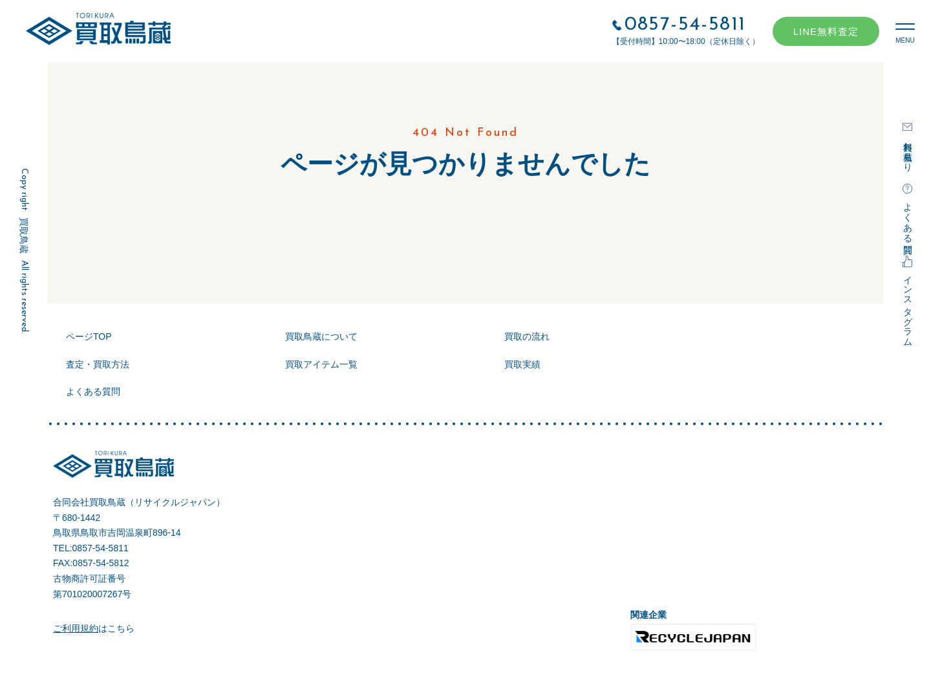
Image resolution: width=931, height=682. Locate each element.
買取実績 (522, 364)
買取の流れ (527, 336)
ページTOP (89, 336)
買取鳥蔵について (321, 336)
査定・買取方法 (97, 364)
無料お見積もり (908, 151)
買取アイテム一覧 (321, 364)
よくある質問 (908, 217)
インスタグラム (908, 306)
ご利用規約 (75, 628)
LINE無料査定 (826, 31)
